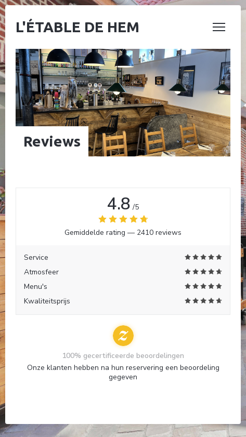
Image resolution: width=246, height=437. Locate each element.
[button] (219, 27)
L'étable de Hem (77, 27)
